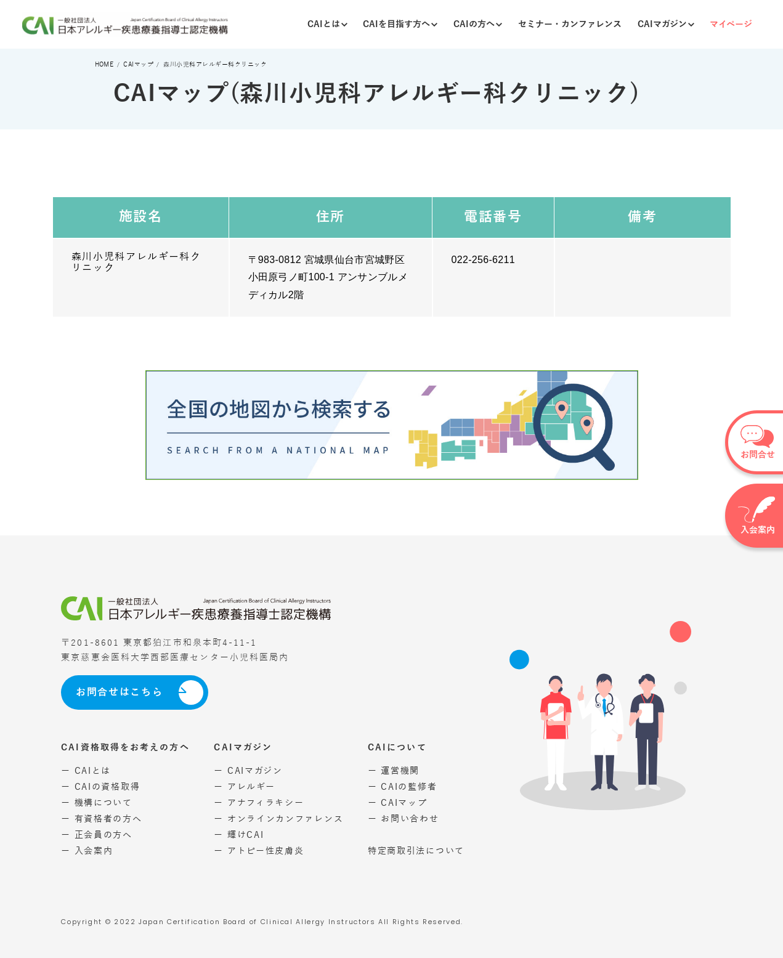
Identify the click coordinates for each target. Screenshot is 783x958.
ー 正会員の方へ (96, 835)
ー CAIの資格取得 (100, 787)
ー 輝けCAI (239, 835)
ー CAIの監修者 (402, 787)
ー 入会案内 (87, 851)
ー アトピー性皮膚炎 (259, 851)
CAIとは (327, 24)
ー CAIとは (86, 771)
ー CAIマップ (398, 803)
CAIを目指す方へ (400, 24)
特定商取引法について (416, 851)
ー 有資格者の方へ (101, 819)
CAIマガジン (666, 24)
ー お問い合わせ (403, 819)
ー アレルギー (244, 787)
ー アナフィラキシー (259, 803)
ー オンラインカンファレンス (278, 819)
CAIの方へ (477, 24)
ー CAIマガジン (248, 771)
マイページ (731, 24)
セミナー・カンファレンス (570, 24)
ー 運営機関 (394, 771)
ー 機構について (96, 803)
